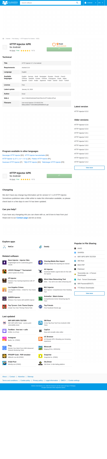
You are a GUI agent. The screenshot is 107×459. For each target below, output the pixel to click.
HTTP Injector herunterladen (35, 155)
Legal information (52, 380)
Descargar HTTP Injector (11, 155)
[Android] (8, 39)
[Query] (50, 3)
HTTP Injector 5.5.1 (81, 158)
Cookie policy (25, 380)
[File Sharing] (15, 39)
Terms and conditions (10, 380)
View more (89, 167)
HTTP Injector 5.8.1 (81, 141)
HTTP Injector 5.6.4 (81, 149)
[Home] (3, 39)
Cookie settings (73, 380)
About (4, 376)
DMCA (63, 380)
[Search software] (77, 3)
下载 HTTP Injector (30, 162)
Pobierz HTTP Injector (39, 159)
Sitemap (30, 376)
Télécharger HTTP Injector (51, 162)
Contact (12, 376)
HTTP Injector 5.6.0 (81, 154)
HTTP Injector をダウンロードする (14, 159)
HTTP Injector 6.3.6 (81, 125)
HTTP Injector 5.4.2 (81, 162)
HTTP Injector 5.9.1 (81, 133)
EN (101, 3)
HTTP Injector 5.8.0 (81, 145)
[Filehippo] (10, 3)
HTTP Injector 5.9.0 (81, 137)
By (12, 50)
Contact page (22, 218)
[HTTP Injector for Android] (27, 39)
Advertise (21, 376)
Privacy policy (38, 380)
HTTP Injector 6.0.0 (81, 129)
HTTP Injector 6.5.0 (81, 111)
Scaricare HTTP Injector (11, 162)
